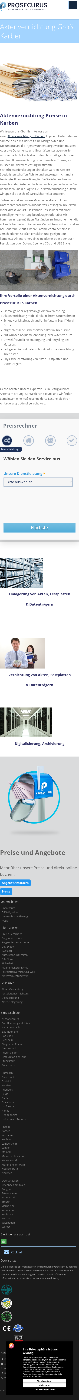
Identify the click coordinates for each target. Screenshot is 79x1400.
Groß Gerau (8, 1106)
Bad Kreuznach (11, 1027)
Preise (6, 891)
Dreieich (7, 1081)
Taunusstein (9, 1197)
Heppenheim (9, 1115)
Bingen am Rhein (12, 1044)
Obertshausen (10, 1180)
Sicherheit (8, 963)
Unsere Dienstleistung (24, 473)
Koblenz (6, 1139)
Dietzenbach (9, 1048)
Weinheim (8, 1210)
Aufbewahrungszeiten (15, 955)
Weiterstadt (8, 1214)
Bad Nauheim (10, 1031)
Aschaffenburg (10, 1019)
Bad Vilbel (8, 1036)
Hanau (5, 1110)
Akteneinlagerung (12, 1002)
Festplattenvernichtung (15, 993)
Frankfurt (7, 1085)
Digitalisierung (10, 997)
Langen (6, 1147)
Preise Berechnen (12, 934)
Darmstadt (8, 1077)
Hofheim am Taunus (14, 1119)
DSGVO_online (10, 912)
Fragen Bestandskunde (15, 942)
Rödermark (8, 1065)
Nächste (39, 527)
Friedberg (7, 1089)
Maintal (6, 1152)
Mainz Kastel (9, 1160)
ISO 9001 (7, 951)
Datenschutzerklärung (15, 916)
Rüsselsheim (9, 1193)
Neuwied (7, 1173)
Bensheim (8, 1040)
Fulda (5, 1094)
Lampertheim (10, 1143)
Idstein (6, 1126)
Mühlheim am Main (13, 1164)
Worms (6, 1227)
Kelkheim (7, 1135)
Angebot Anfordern (15, 883)
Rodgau (6, 1189)
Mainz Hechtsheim (13, 1156)
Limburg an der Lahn (14, 1057)
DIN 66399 (8, 946)
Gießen (6, 1098)
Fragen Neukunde (12, 938)
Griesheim (8, 1102)
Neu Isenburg (10, 1168)
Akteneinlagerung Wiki (15, 967)
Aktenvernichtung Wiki (15, 976)
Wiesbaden (8, 1222)
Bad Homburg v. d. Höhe (16, 1023)
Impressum (8, 908)
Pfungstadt (8, 1061)
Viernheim (8, 1206)
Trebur (6, 1201)
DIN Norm (8, 959)
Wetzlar (6, 1218)
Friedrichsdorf (10, 1052)
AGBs (5, 920)
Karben (6, 1131)
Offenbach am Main (13, 1185)
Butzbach (7, 1073)
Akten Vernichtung (13, 989)
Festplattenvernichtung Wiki (18, 971)
